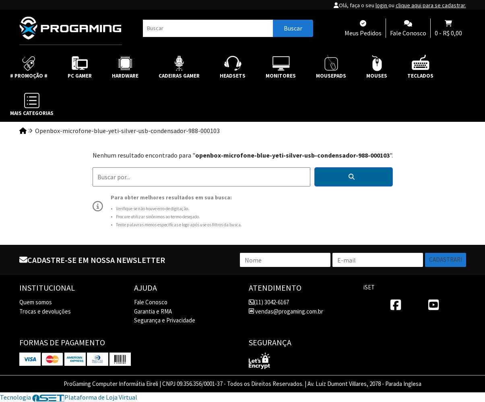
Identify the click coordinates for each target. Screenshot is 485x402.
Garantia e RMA (153, 311)
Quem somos (35, 302)
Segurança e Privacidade (164, 320)
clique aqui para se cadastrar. (431, 5)
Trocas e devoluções (45, 311)
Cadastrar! (445, 259)
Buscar (293, 28)
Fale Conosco (150, 302)
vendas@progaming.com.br (286, 311)
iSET (369, 287)
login (382, 5)
